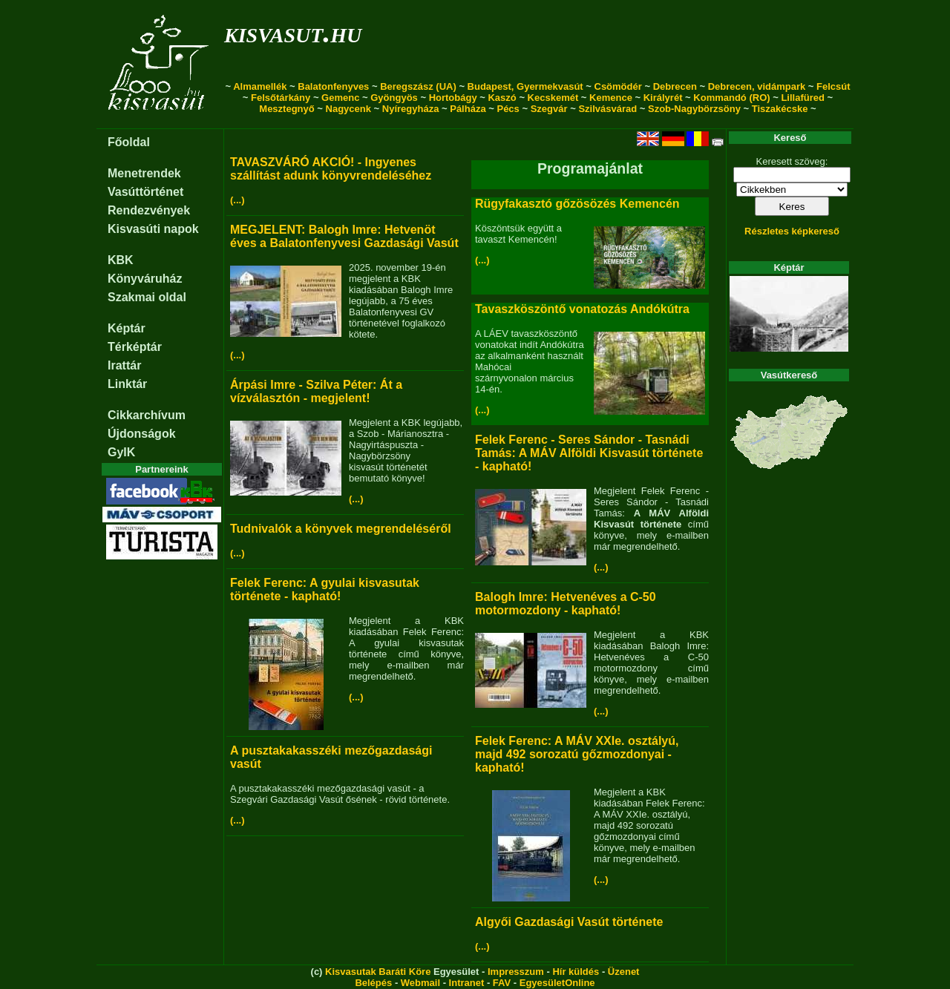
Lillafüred (803, 97)
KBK (121, 260)
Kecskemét (553, 97)
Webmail (420, 982)
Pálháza (467, 108)
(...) (237, 200)
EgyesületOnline (557, 982)
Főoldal (129, 142)
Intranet (467, 982)
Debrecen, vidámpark (757, 86)
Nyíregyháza (410, 108)
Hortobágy (453, 97)
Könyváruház (145, 278)
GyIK (121, 452)
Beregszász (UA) (418, 86)
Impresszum (516, 971)
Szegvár (549, 108)
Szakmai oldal (147, 297)
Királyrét (663, 97)
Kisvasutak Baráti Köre (377, 971)
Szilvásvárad (607, 108)
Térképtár (135, 347)
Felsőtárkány (280, 97)
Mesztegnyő (286, 108)
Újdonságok (142, 433)
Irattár (124, 365)
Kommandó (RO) (731, 97)
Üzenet (624, 971)
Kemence (610, 97)
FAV (502, 982)
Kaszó (502, 97)
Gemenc (340, 97)
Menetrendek (144, 173)
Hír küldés (575, 971)
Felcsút (833, 86)
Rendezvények (149, 210)
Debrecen (675, 86)
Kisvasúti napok (153, 229)
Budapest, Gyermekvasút (525, 86)
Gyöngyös (394, 97)
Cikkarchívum (147, 415)
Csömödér (618, 86)
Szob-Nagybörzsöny (694, 108)
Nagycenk (348, 108)
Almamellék (259, 86)
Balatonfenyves (333, 86)
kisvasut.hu (292, 32)
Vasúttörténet (145, 191)
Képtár (126, 328)
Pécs (508, 108)
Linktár (127, 384)
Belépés (373, 982)
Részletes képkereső (791, 231)
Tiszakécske (780, 108)
